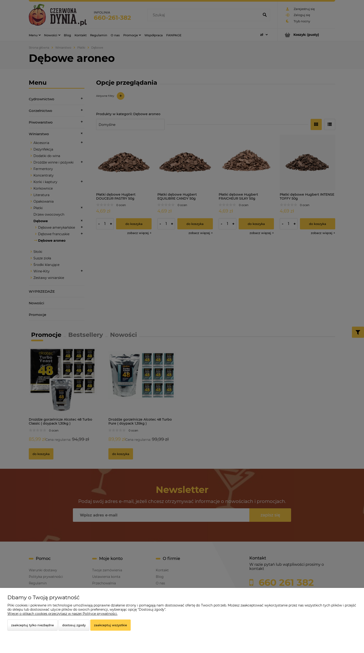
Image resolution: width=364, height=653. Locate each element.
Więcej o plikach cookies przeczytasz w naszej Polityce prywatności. (62, 614)
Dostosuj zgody (74, 625)
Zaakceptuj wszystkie (110, 625)
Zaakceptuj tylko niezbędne (32, 625)
